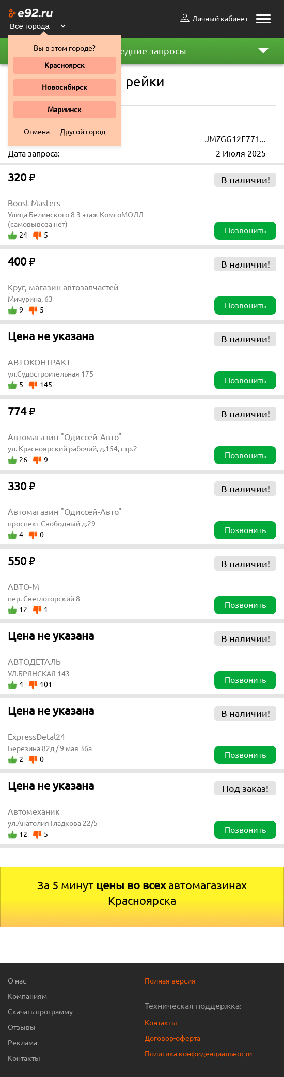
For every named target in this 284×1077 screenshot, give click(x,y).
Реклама (22, 1043)
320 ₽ (21, 176)
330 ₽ (21, 485)
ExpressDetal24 (36, 736)
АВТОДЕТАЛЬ (34, 661)
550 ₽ (21, 560)
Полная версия (170, 981)
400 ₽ (21, 261)
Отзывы (22, 1027)
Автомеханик (34, 811)
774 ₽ (21, 410)
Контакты (24, 1058)
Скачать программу (40, 1012)
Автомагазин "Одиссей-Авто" (65, 437)
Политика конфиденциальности (198, 1054)
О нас (17, 981)
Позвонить (245, 230)
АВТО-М (23, 586)
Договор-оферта (172, 1038)
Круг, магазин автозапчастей (63, 287)
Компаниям (27, 996)
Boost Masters (34, 203)
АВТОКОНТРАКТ (39, 362)
